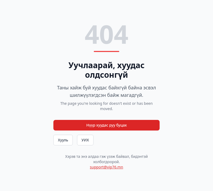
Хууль (63, 139)
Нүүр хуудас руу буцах (106, 125)
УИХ (85, 139)
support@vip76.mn (106, 167)
